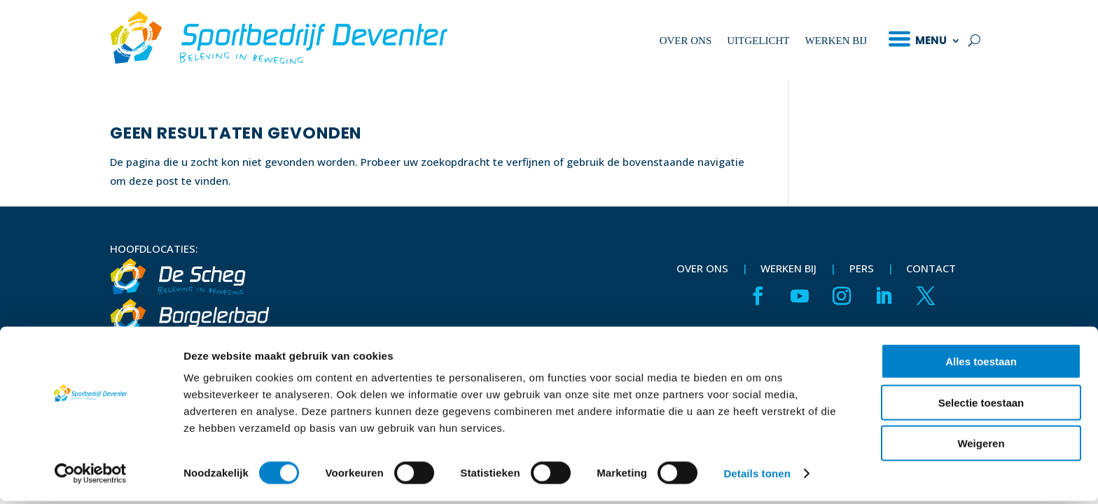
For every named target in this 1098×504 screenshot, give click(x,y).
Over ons (686, 40)
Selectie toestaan (981, 406)
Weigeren (980, 446)
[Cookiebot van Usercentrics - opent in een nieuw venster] (90, 476)
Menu (931, 40)
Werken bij (836, 40)
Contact (931, 268)
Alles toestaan (981, 364)
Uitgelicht (758, 40)
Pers (861, 268)
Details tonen (756, 476)
